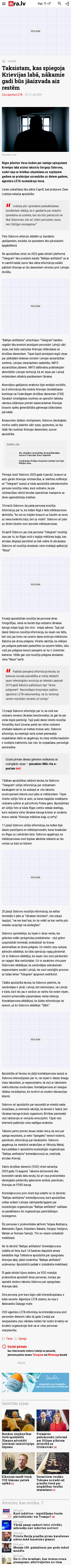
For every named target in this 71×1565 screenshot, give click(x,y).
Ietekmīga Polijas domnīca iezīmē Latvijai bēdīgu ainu (41, 462)
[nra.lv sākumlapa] (17, 3)
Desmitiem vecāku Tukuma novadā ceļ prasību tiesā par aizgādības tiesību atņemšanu (50, 1483)
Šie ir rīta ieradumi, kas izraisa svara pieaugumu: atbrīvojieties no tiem (39, 1560)
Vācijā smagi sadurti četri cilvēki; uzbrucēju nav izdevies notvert (37, 1526)
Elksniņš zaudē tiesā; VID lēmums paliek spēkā (17, 1480)
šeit (18, 768)
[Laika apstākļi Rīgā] (44, 4)
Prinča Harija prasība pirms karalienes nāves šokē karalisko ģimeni (41, 1537)
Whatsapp (53, 1354)
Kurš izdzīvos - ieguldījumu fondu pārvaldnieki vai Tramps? (38, 1515)
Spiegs (20, 1339)
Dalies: (22, 1362)
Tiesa (7, 1339)
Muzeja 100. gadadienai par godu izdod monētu (41, 1549)
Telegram (38, 1354)
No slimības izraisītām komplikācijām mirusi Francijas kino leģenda (39, 454)
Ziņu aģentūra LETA (12, 94)
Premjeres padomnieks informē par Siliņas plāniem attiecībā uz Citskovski (52, 1440)
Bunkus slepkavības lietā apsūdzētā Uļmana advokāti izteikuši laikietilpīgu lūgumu (18, 1440)
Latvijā (12, 61)
